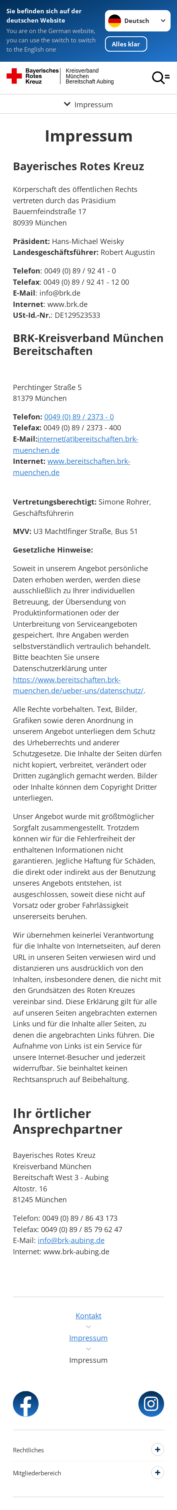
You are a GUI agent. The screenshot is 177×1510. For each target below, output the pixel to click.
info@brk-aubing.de (71, 1240)
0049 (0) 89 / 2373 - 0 (79, 416)
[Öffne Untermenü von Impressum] (88, 103)
